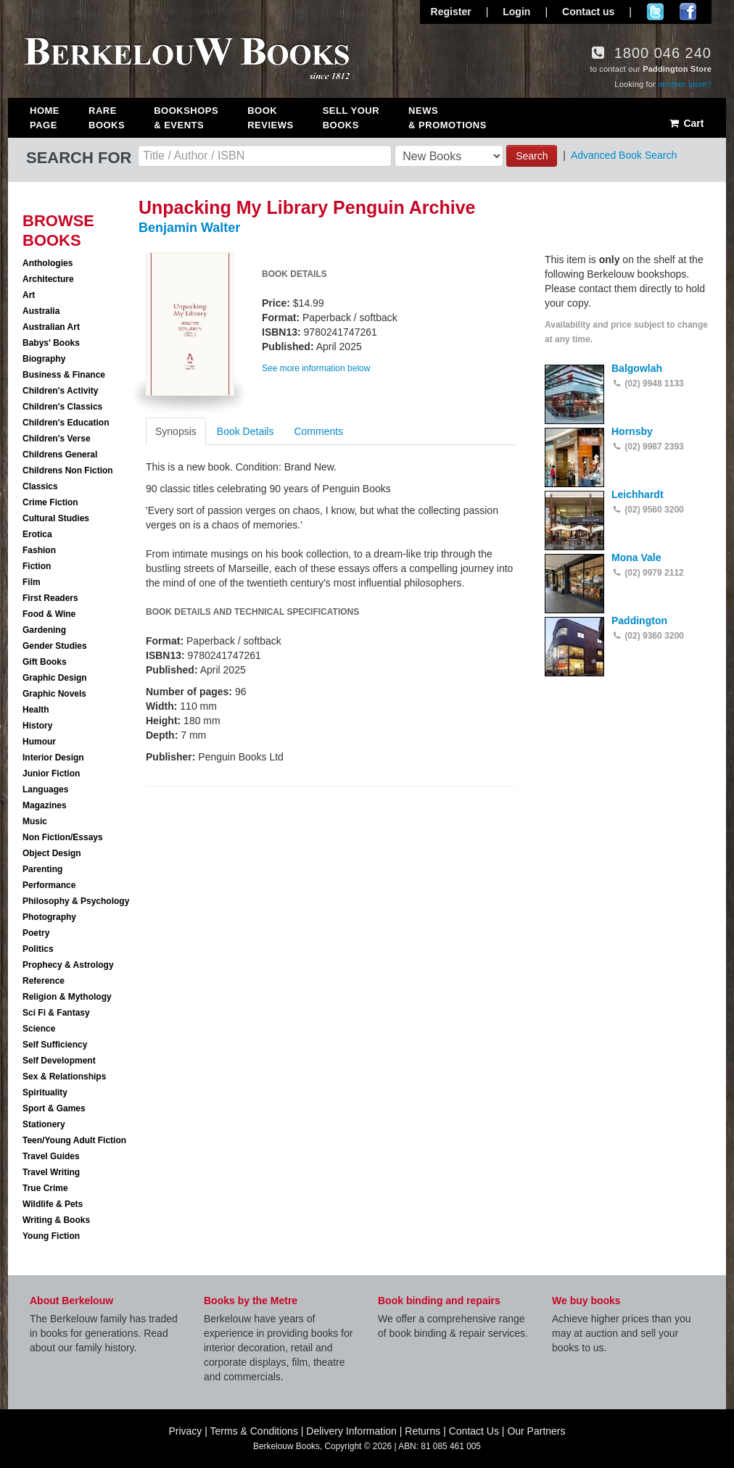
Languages (45, 789)
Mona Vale (636, 557)
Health (35, 710)
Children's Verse (56, 439)
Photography (49, 917)
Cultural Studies (55, 518)
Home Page (44, 117)
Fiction (36, 566)
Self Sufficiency (54, 1045)
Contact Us (474, 1431)
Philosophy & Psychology (75, 901)
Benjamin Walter (189, 227)
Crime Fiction (50, 502)
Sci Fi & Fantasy (56, 1013)
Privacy (185, 1431)
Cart (686, 123)
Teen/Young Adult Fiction (74, 1140)
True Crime (45, 1188)
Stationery (43, 1124)
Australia (40, 311)
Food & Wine (48, 614)
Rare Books (106, 117)
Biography (43, 359)
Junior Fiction (51, 773)
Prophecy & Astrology (68, 965)
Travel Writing (51, 1172)
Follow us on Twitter (655, 11)
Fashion (39, 550)
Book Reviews (270, 117)
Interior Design (53, 757)
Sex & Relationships (64, 1076)
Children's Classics (62, 407)
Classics (40, 486)
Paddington (639, 620)
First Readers (50, 598)
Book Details (245, 431)
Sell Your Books (351, 117)
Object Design (51, 853)
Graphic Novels (54, 694)
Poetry (35, 933)
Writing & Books (56, 1220)
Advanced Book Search (624, 155)
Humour (39, 742)
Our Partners (536, 1431)
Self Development (59, 1061)
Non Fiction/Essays (62, 837)
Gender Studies (54, 646)
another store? (685, 84)
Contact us (588, 11)
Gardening (44, 630)
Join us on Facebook (688, 11)
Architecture (48, 279)
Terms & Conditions (254, 1431)
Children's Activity (60, 391)
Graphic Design (54, 678)
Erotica (37, 534)
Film (31, 582)
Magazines (44, 805)
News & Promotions (447, 117)
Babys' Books (51, 343)
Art (28, 295)
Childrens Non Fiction (67, 470)
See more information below (316, 368)
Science (38, 1029)
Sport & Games (54, 1108)
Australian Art (51, 327)
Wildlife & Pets (52, 1204)
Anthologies (47, 263)
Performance (48, 885)
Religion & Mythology (67, 997)
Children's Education (66, 423)
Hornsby (632, 431)
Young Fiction (51, 1236)
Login (516, 11)
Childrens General (59, 454)
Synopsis (176, 431)
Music (34, 821)
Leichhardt (637, 494)
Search (532, 156)
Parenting (42, 869)
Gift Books (44, 662)
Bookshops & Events (186, 117)
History (37, 726)
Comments (318, 431)
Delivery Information (351, 1431)
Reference (43, 981)
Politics (38, 949)
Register (451, 11)
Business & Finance (63, 375)
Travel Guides (51, 1156)
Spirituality (44, 1092)
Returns (422, 1431)
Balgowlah (636, 368)
